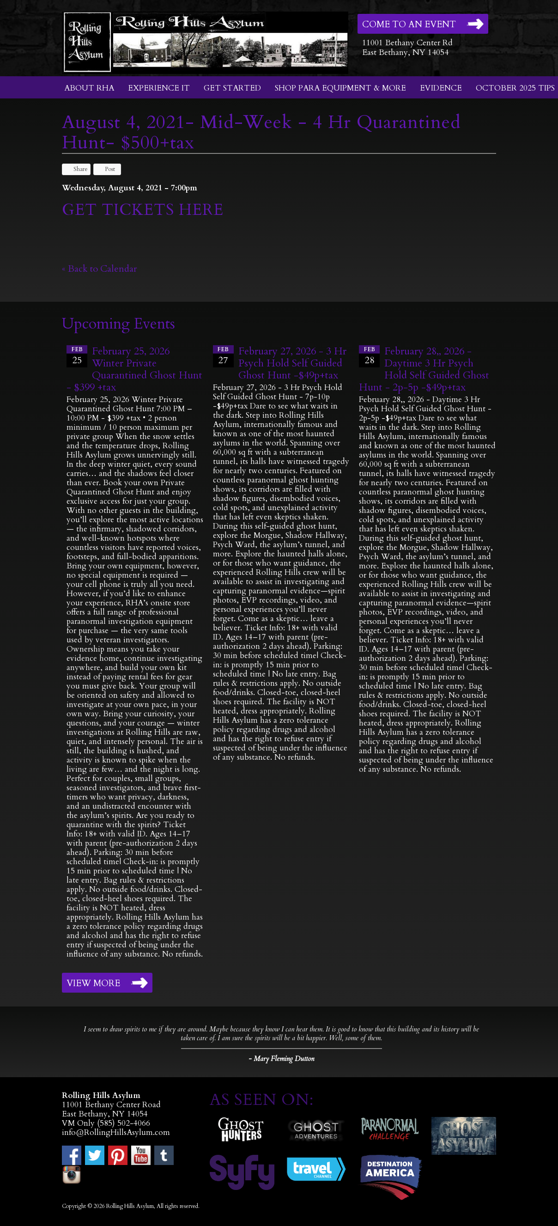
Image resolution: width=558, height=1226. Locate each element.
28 (369, 355)
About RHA (89, 88)
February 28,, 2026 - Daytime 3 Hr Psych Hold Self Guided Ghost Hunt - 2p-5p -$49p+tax (424, 369)
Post (105, 169)
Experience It (159, 88)
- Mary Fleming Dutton (281, 1058)
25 (77, 355)
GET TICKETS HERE (145, 209)
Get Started (232, 88)
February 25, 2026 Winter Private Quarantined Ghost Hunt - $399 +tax (134, 369)
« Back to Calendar (99, 268)
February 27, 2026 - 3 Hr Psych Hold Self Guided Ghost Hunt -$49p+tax (292, 363)
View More (93, 983)
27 (223, 355)
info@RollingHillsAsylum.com (116, 1132)
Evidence (441, 88)
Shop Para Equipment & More (340, 88)
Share (76, 169)
